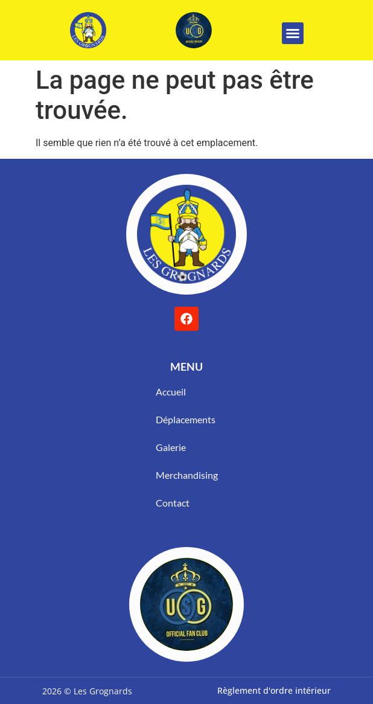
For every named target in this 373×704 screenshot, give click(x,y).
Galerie (171, 447)
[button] (293, 33)
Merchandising (187, 475)
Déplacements (185, 419)
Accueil (171, 391)
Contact (173, 502)
